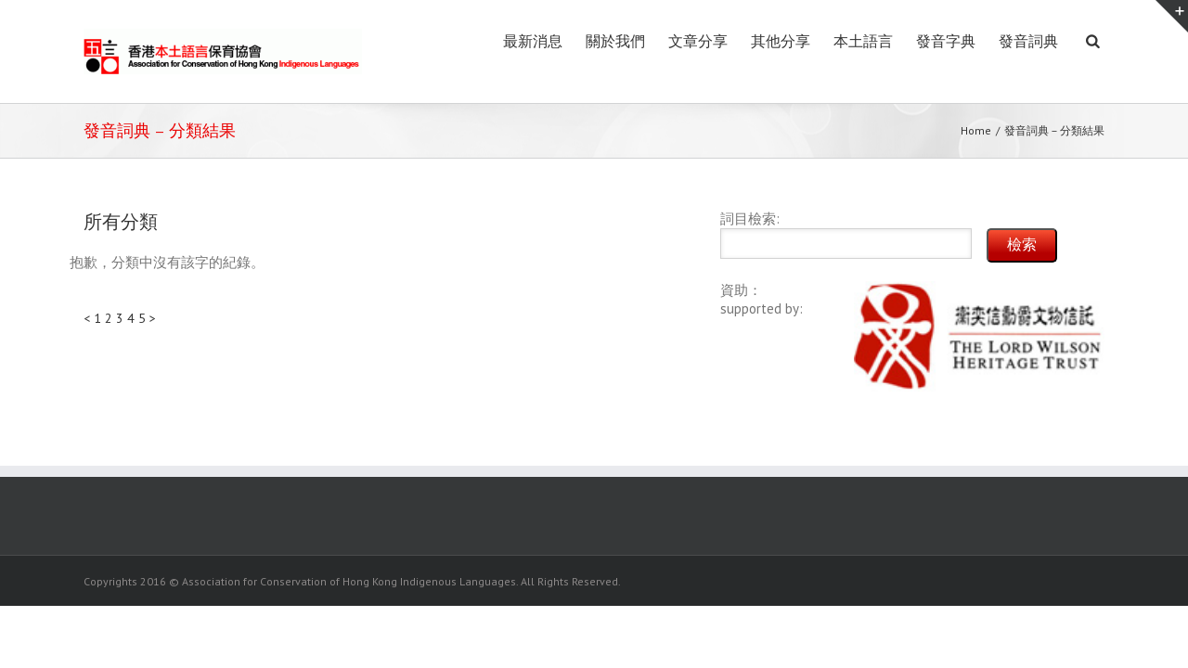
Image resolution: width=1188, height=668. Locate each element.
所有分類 (121, 222)
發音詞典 (1010, 41)
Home (976, 130)
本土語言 (807, 41)
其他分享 (706, 41)
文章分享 (605, 41)
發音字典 (908, 41)
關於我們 (504, 41)
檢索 (1022, 244)
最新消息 (403, 41)
